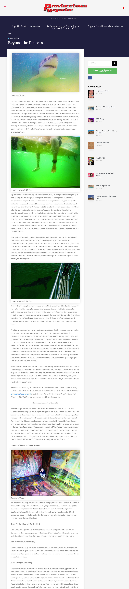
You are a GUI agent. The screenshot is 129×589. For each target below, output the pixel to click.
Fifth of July (100, 119)
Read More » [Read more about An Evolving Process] (99, 188)
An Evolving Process (103, 186)
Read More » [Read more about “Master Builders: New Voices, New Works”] (99, 135)
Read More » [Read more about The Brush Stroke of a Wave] (99, 109)
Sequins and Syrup (102, 91)
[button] (5, 6)
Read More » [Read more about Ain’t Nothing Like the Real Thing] (99, 178)
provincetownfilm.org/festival (21, 394)
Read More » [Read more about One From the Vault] (99, 145)
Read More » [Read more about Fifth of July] (99, 121)
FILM (9, 34)
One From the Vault (102, 143)
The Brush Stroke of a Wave (105, 107)
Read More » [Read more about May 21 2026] (99, 160)
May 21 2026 (100, 158)
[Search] (114, 63)
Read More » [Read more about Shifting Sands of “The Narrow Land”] (99, 201)
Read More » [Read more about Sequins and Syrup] (99, 93)
